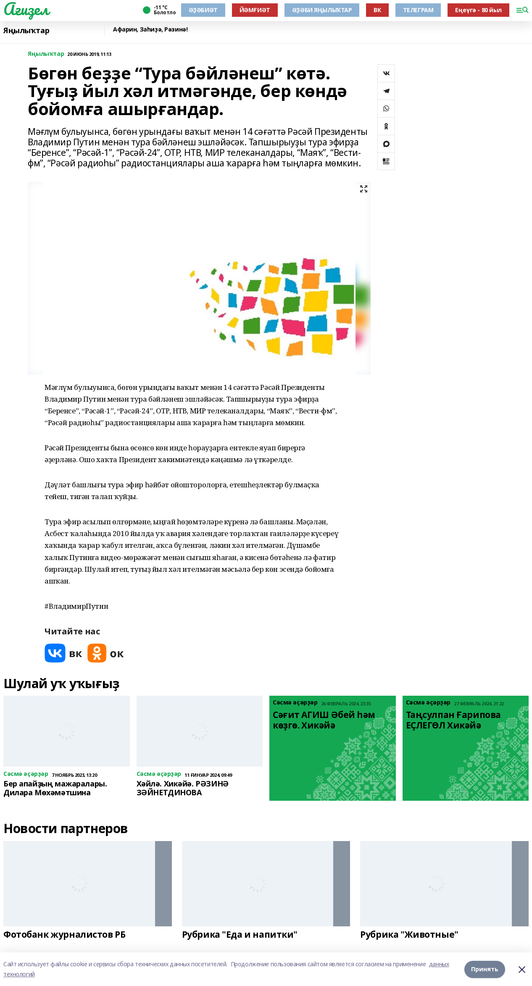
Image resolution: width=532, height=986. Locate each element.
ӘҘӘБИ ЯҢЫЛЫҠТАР (322, 10)
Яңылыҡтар (26, 30)
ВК (377, 10)
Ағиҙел (25, 9)
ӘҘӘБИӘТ (203, 10)
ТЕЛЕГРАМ (418, 10)
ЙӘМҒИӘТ (255, 10)
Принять (484, 969)
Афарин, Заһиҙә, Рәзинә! (150, 29)
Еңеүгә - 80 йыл (478, 10)
